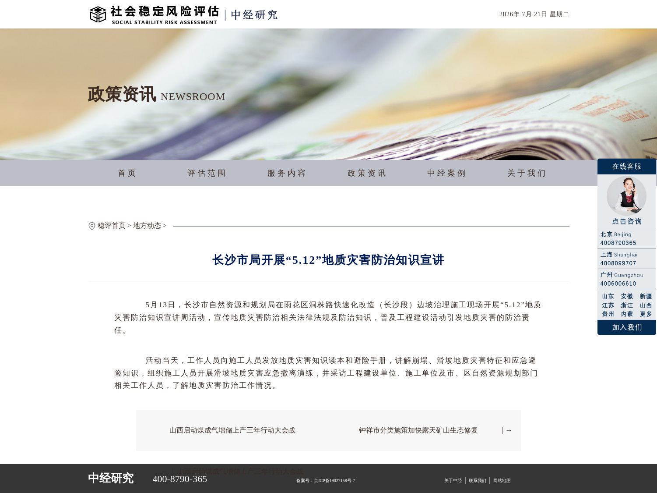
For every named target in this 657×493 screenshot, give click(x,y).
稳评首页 (112, 225)
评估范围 (207, 173)
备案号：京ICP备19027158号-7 (325, 480)
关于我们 (527, 173)
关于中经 (453, 480)
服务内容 (287, 173)
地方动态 (147, 225)
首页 (128, 173)
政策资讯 (368, 173)
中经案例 (447, 173)
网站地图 (502, 480)
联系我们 (477, 480)
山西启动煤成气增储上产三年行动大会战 (232, 430)
